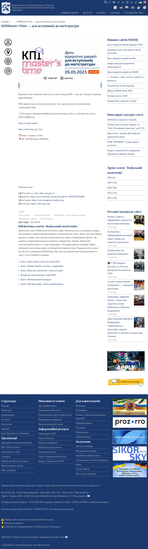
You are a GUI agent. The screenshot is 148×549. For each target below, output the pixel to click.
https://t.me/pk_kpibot (28, 123)
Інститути (5, 419)
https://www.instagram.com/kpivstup (48, 200)
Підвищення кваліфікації (50, 419)
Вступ (87, 12)
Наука (115, 12)
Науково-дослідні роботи (50, 447)
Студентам (81, 427)
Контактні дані (8, 492)
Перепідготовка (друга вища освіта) (55, 415)
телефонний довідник (98, 502)
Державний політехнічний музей (16, 443)
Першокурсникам (84, 423)
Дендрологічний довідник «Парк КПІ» (38, 275)
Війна (78, 464)
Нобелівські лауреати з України (121, 120)
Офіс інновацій (8, 470)
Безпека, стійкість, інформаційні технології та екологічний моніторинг (119, 220)
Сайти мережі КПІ (47, 433)
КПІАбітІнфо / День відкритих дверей (69, 215)
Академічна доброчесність (88, 455)
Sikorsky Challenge (84, 446)
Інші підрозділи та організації (15, 433)
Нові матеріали (82, 492)
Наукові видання (46, 438)
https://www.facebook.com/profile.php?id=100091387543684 (57, 196)
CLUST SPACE (83, 469)
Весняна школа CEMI (117, 96)
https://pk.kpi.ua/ (47, 193)
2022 (109, 198)
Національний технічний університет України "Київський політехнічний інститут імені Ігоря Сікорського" (33, 7)
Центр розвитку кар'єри (12, 466)
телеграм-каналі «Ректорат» (47, 526)
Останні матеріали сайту (124, 211)
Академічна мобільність (49, 410)
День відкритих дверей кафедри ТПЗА (125, 45)
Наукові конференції (47, 443)
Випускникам (82, 432)
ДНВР (21, 212)
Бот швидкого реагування (61, 509)
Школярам (80, 406)
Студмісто (6, 456)
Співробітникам (83, 437)
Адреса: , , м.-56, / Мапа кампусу (43, 496)
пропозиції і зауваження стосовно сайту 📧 (48, 537)
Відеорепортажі (46, 219)
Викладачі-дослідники (86, 451)
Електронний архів (47, 452)
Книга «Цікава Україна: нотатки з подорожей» (42, 266)
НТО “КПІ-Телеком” (10, 447)
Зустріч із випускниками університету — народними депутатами (120, 285)
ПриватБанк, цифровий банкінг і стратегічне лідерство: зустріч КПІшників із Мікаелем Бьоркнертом (118, 304)
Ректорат (5, 406)
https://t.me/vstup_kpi (40, 203)
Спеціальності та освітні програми (92, 460)
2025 (109, 182)
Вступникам (81, 410)
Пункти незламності (13, 523)
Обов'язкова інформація (28, 492)
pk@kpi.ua (29, 117)
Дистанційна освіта (47, 406)
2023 (109, 193)
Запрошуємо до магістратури (120, 85)
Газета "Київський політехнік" (52, 456)
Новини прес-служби (28, 219)
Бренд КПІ (45, 492)
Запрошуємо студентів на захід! (122, 101)
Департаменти (7, 415)
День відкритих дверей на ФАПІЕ (123, 72)
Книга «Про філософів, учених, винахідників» (42, 284)
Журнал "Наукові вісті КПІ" (51, 461)
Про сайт (56, 492)
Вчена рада (6, 410)
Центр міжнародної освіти (50, 424)
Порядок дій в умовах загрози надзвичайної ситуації (28, 519)
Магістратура (24, 215)
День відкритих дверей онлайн (121, 58)
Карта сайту (67, 492)
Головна (5, 21)
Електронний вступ (42, 215)
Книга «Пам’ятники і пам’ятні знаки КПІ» (40, 261)
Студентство (134, 12)
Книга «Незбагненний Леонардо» (36, 279)
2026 (109, 177)
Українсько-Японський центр (14, 461)
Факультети (6, 424)
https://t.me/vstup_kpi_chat (30, 129)
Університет (70, 12)
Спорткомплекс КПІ (10, 452)
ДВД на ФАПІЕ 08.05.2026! (120, 91)
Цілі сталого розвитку (86, 474)
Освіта (101, 12)
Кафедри (5, 429)
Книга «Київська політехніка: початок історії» (42, 270)
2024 (109, 188)
